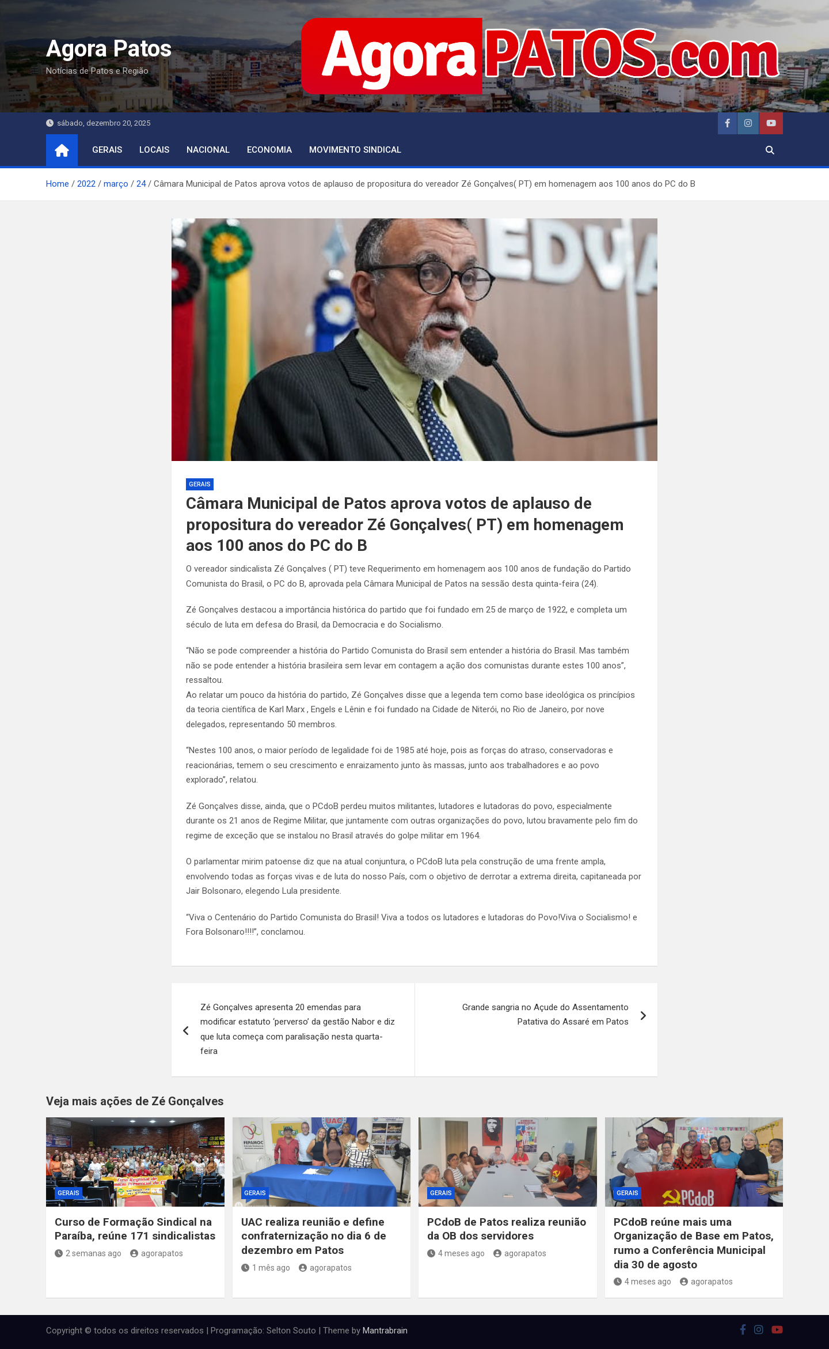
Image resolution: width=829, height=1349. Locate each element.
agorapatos (156, 1253)
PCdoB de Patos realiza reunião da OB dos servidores (506, 1229)
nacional (208, 150)
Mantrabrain (385, 1330)
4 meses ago (456, 1253)
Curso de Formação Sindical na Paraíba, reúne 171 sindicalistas (135, 1229)
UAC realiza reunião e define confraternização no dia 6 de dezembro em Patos (313, 1236)
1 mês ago (265, 1267)
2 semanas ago (88, 1253)
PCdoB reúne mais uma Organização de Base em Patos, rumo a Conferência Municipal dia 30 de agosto (694, 1243)
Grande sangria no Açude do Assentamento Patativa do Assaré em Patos (545, 1014)
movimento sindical (355, 150)
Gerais (107, 150)
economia (269, 150)
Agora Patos (109, 48)
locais (154, 150)
